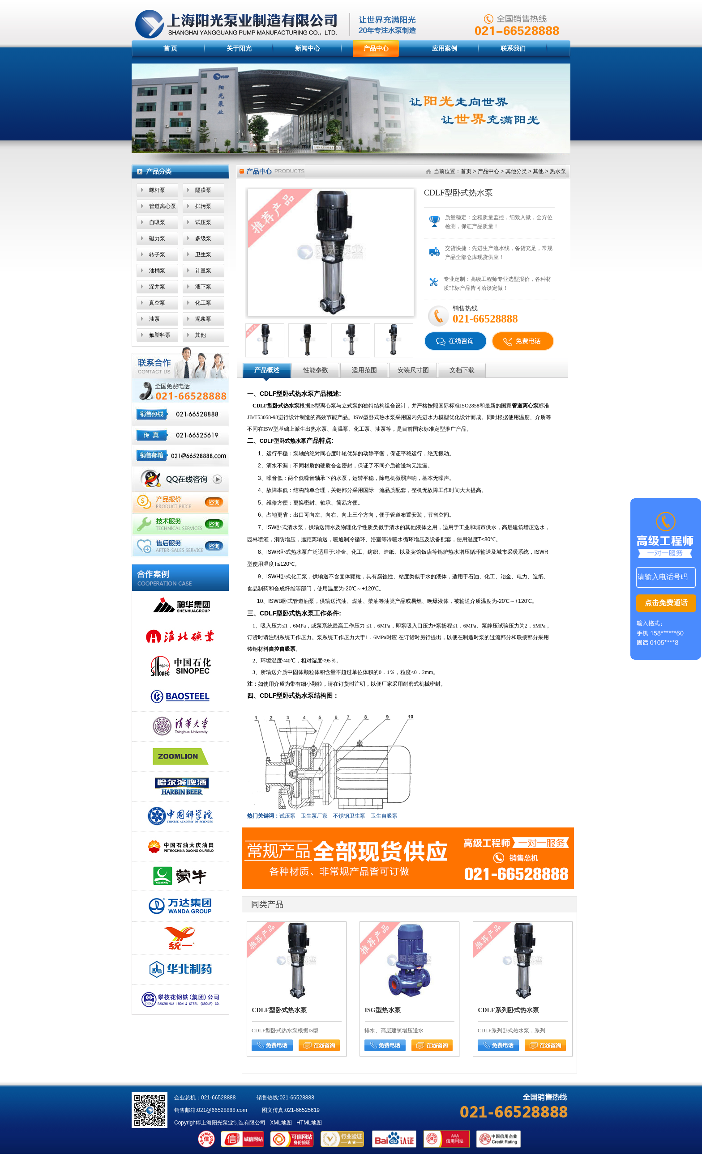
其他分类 (516, 171)
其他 (200, 335)
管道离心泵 (162, 206)
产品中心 (376, 48)
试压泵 (203, 222)
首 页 (170, 48)
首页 (466, 171)
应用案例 (444, 48)
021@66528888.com (222, 1110)
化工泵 (203, 303)
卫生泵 (203, 254)
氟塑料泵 (160, 335)
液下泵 (203, 287)
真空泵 (157, 303)
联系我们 (513, 48)
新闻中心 (307, 48)
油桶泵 (157, 270)
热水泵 (558, 171)
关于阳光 (239, 48)
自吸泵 (157, 222)
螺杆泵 (157, 190)
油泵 (154, 319)
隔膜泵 (203, 190)
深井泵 (157, 287)
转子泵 (157, 254)
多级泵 (203, 238)
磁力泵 (157, 238)
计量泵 (203, 270)
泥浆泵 (203, 319)
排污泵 (203, 206)
